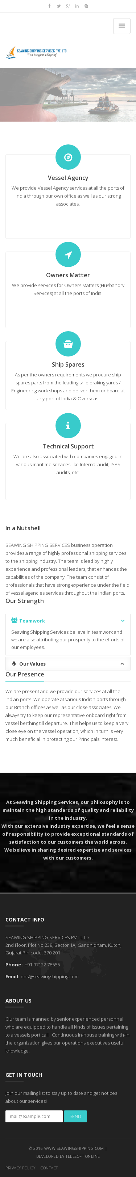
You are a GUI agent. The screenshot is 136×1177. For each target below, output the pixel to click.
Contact (49, 1167)
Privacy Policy (20, 1167)
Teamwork (68, 620)
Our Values (68, 663)
